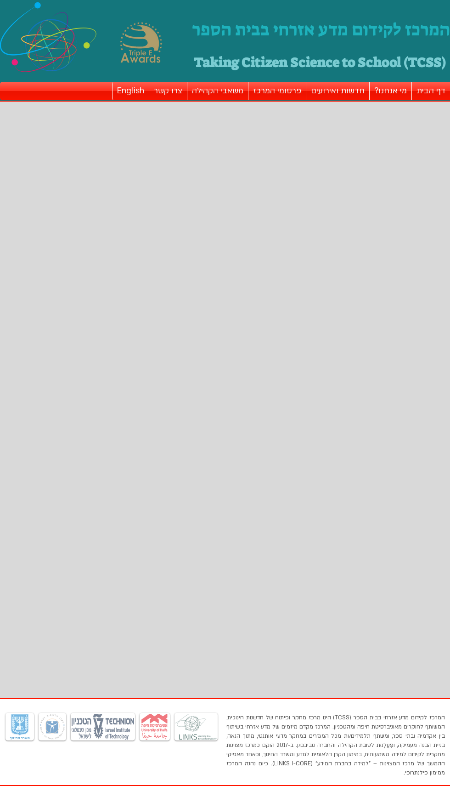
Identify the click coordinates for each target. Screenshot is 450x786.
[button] (390, 91)
